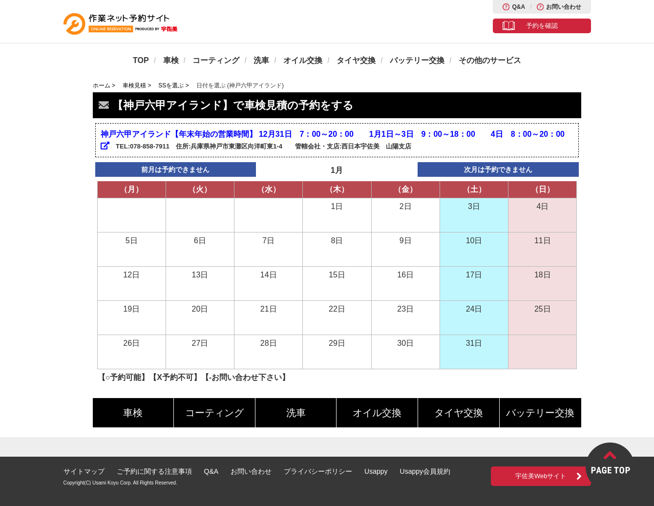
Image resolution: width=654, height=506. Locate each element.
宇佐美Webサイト (541, 476)
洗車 (261, 60)
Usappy (375, 471)
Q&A (518, 6)
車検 (171, 60)
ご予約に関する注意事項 (154, 471)
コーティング (215, 60)
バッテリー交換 (417, 60)
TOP (141, 60)
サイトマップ (84, 471)
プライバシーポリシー (318, 471)
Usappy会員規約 (425, 471)
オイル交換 (302, 60)
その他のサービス (490, 60)
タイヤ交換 (356, 60)
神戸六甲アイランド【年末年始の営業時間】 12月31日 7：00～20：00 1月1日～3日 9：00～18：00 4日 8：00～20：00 (333, 139)
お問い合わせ (563, 6)
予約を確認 (542, 25)
